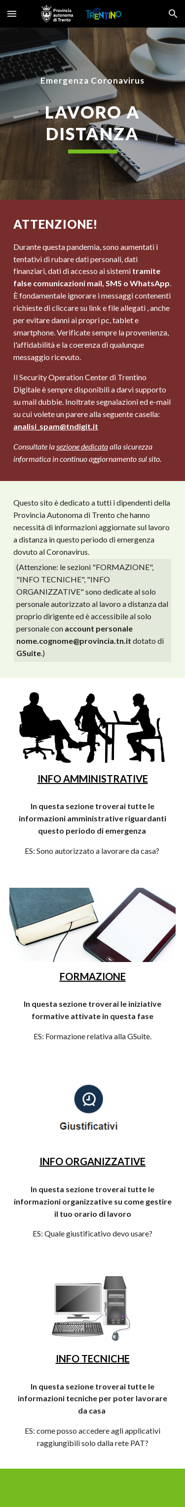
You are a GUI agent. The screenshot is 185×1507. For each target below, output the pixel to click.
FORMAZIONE (93, 976)
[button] (12, 13)
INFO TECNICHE (93, 1358)
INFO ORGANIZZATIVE (92, 1161)
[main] (92, 80)
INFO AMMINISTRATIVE (92, 778)
